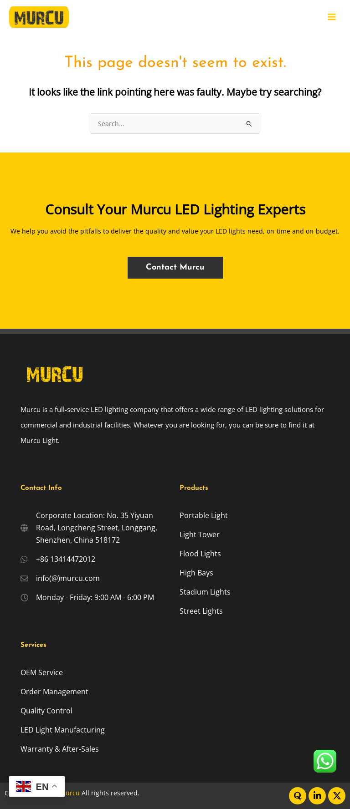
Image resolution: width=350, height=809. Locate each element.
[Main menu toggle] (332, 17)
